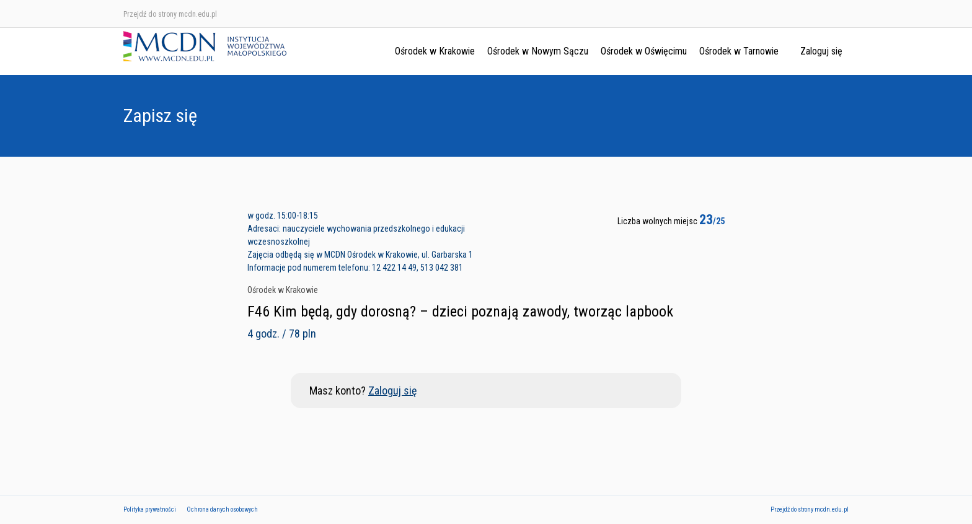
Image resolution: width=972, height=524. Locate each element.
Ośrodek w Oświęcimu (644, 51)
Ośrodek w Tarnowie (739, 51)
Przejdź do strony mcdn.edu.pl (170, 14)
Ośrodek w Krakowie (435, 51)
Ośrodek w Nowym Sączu (537, 51)
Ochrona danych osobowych (222, 509)
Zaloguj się (821, 51)
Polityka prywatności (149, 509)
